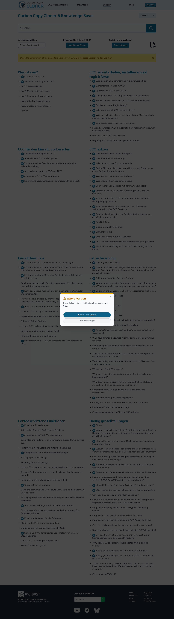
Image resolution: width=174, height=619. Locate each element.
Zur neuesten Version (87, 315)
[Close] (110, 296)
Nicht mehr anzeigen (87, 321)
